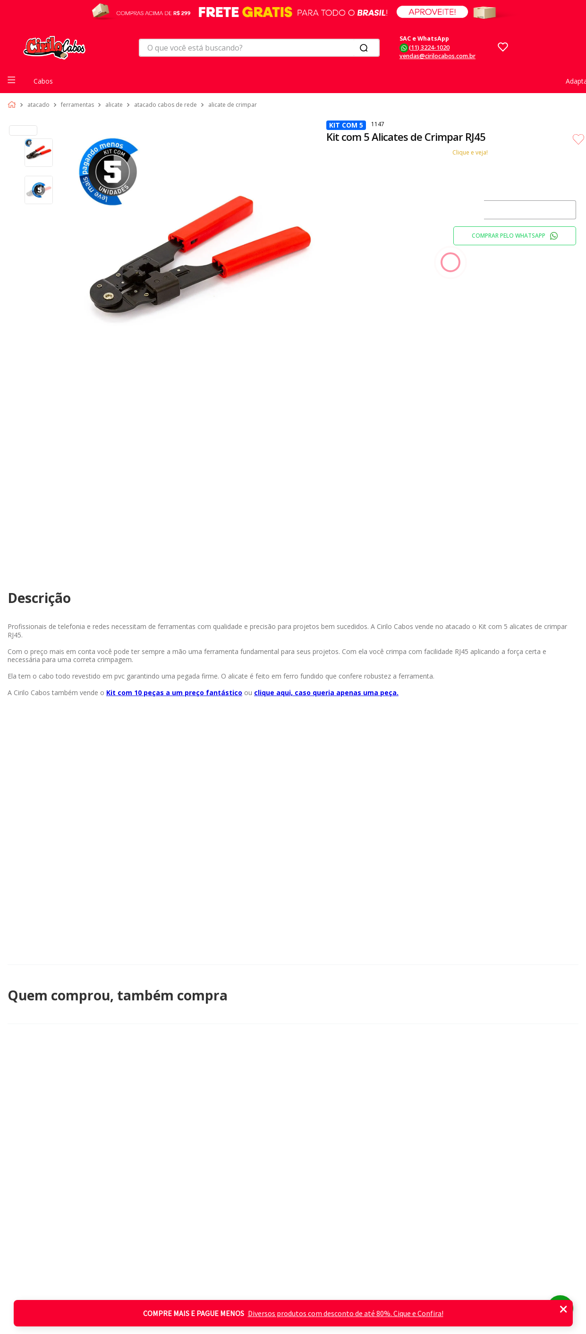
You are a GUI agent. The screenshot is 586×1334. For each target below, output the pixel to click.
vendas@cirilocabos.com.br (437, 56)
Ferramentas (77, 105)
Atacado (38, 105)
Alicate (114, 105)
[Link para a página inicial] (14, 105)
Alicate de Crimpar (232, 105)
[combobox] (259, 48)
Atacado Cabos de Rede (165, 105)
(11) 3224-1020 (429, 47)
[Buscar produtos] (365, 48)
